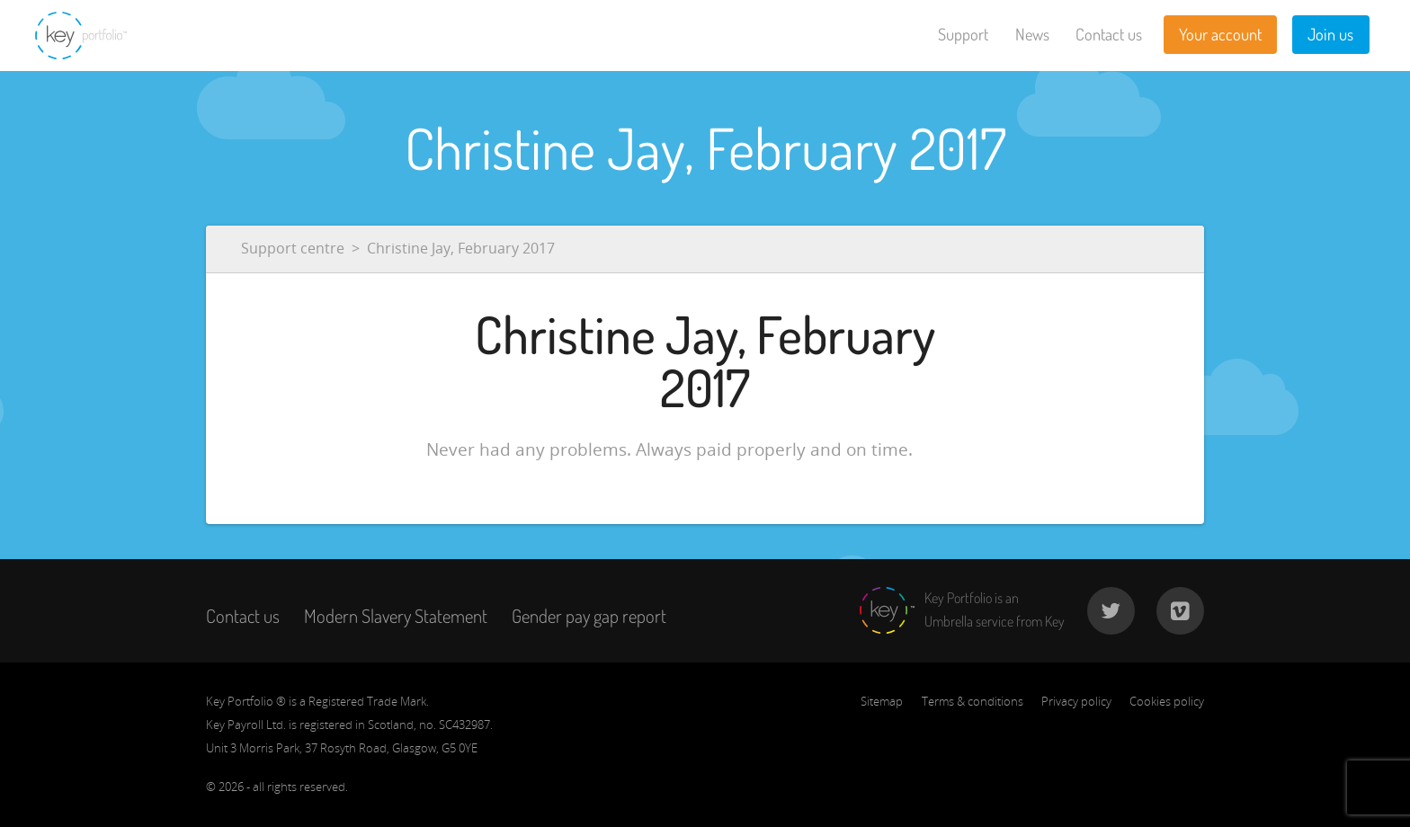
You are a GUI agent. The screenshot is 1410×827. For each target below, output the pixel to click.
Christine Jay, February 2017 (461, 248)
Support (963, 34)
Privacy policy (1076, 701)
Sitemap (882, 701)
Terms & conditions (972, 701)
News (1032, 34)
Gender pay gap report (589, 615)
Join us (1330, 34)
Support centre (292, 248)
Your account (1220, 34)
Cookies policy (1166, 701)
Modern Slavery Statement (395, 615)
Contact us (1108, 34)
